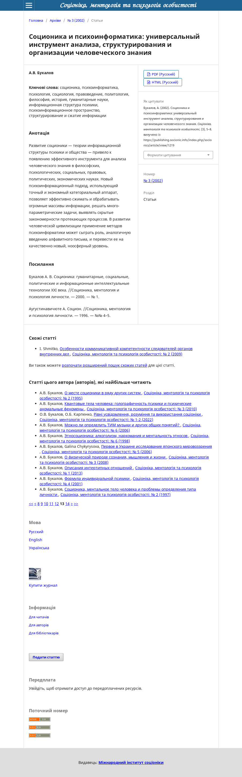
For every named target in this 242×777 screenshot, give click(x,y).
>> (76, 503)
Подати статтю (46, 657)
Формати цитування (164, 155)
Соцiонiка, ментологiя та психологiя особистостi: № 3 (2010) (142, 408)
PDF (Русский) (163, 74)
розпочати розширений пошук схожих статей (104, 365)
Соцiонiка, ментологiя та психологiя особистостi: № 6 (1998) (124, 438)
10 (46, 503)
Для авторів (38, 625)
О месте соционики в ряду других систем (103, 392)
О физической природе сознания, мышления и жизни (116, 457)
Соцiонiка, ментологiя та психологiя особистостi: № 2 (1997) (116, 494)
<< (31, 503)
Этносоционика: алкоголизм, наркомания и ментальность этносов (126, 435)
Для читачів (39, 617)
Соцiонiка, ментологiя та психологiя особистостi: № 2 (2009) (127, 354)
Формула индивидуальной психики (98, 478)
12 (57, 503)
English (35, 539)
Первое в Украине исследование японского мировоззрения (156, 446)
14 (67, 503)
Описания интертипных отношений (99, 467)
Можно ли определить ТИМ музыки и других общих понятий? (122, 424)
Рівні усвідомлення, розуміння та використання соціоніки (148, 414)
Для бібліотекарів (43, 633)
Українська (39, 547)
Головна (36, 20)
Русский (36, 531)
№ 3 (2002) (76, 20)
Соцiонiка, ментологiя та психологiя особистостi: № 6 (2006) (120, 427)
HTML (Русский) (164, 82)
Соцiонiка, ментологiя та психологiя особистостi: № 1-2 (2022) (96, 419)
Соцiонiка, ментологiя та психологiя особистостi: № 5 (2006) (97, 451)
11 (51, 503)
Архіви (55, 20)
